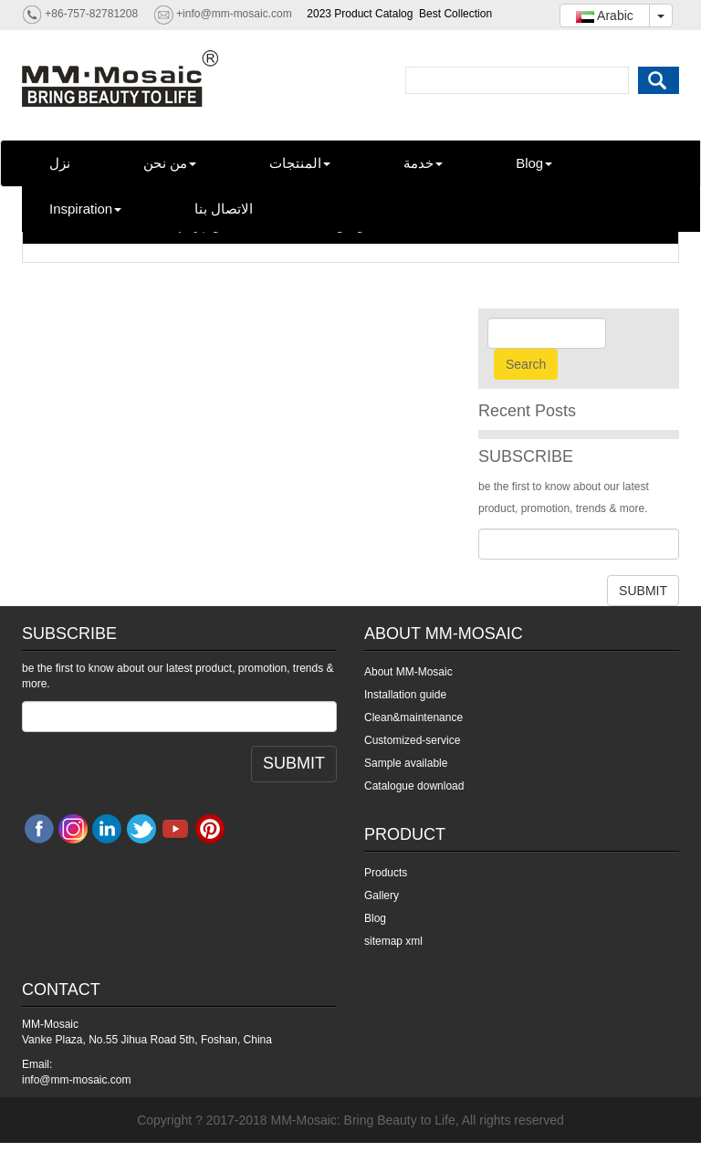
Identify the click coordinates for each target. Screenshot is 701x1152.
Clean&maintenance (413, 717)
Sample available (405, 763)
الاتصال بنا (223, 208)
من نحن (169, 163)
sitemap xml (393, 941)
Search (526, 364)
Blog (534, 163)
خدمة (423, 163)
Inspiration (85, 208)
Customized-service (412, 740)
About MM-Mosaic (408, 671)
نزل (59, 163)
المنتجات (299, 163)
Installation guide (405, 694)
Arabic (604, 15)
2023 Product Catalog (360, 13)
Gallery (381, 895)
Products (385, 872)
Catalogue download (414, 786)
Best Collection (455, 13)
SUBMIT (643, 590)
